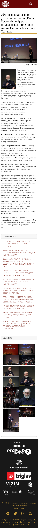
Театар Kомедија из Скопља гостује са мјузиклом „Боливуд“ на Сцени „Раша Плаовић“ (17, 314)
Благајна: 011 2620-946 (10, 522)
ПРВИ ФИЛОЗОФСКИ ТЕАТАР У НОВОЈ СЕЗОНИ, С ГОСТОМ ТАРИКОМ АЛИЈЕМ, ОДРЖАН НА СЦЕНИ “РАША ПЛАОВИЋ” (18, 299)
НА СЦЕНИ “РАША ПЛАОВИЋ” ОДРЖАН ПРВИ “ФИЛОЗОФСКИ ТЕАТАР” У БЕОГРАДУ (17, 243)
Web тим (19, 508)
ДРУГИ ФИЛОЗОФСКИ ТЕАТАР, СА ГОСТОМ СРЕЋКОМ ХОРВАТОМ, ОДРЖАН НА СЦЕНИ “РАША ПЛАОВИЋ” (18, 272)
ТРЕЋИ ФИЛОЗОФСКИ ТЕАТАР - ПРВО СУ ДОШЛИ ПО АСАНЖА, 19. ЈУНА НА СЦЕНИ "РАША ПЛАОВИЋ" (18, 281)
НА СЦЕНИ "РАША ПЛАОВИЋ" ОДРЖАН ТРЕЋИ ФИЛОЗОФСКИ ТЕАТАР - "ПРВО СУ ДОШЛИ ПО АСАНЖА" (18, 290)
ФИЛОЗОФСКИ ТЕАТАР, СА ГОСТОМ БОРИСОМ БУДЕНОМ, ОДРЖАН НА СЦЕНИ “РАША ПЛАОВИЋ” (19, 252)
